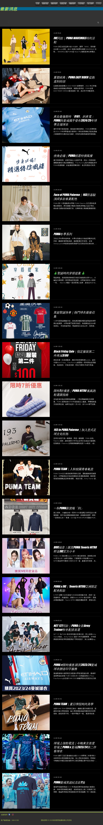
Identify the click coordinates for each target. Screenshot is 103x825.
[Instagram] (13, 814)
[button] (98, 23)
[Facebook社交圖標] (9, 814)
